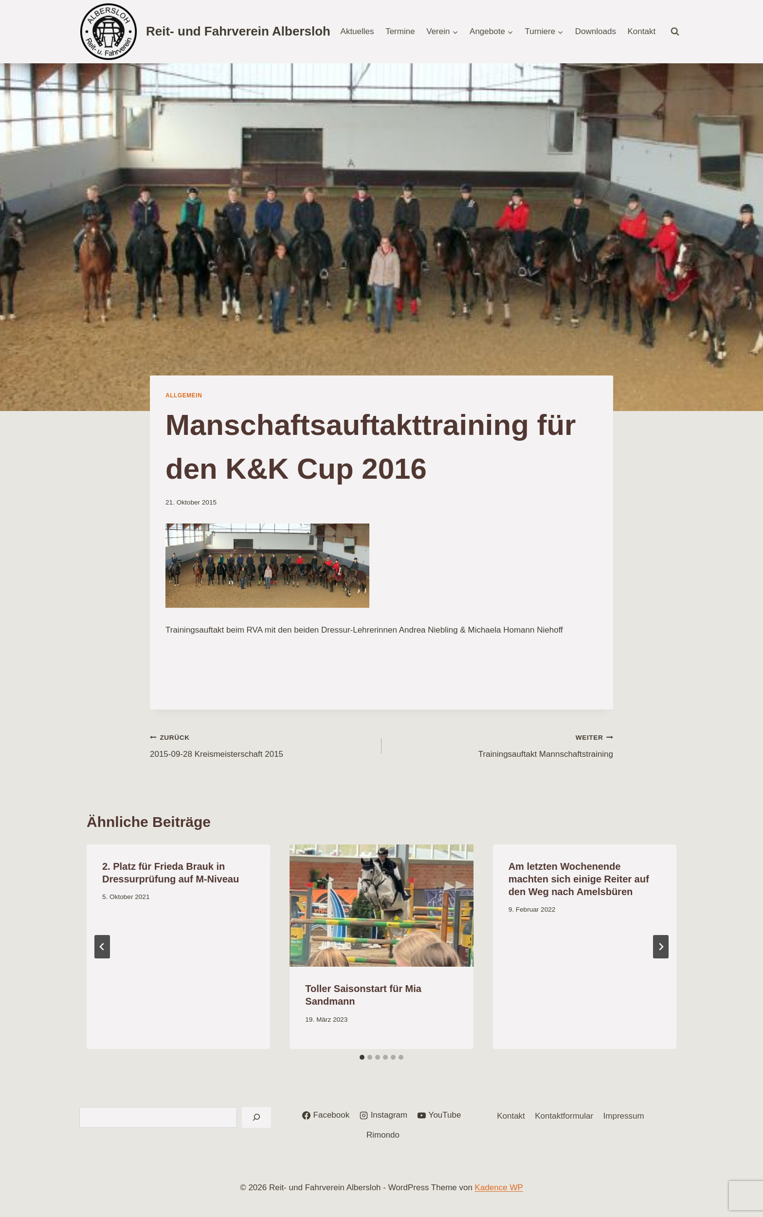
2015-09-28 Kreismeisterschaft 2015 (261, 744)
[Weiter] (661, 946)
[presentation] (381, 905)
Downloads (595, 31)
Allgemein (183, 395)
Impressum (623, 1116)
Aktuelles (357, 31)
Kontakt (642, 31)
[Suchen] (256, 1117)
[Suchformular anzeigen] (675, 31)
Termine (400, 31)
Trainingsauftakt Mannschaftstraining (501, 744)
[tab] (362, 1057)
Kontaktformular (564, 1116)
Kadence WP (499, 1187)
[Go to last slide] (102, 946)
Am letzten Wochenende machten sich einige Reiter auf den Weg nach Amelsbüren (579, 879)
